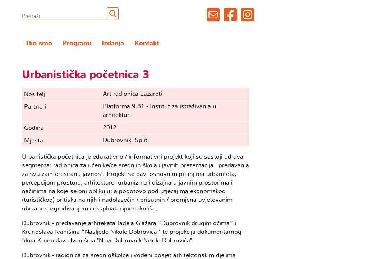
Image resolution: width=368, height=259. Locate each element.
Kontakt (146, 43)
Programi (77, 43)
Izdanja (113, 43)
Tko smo (38, 43)
